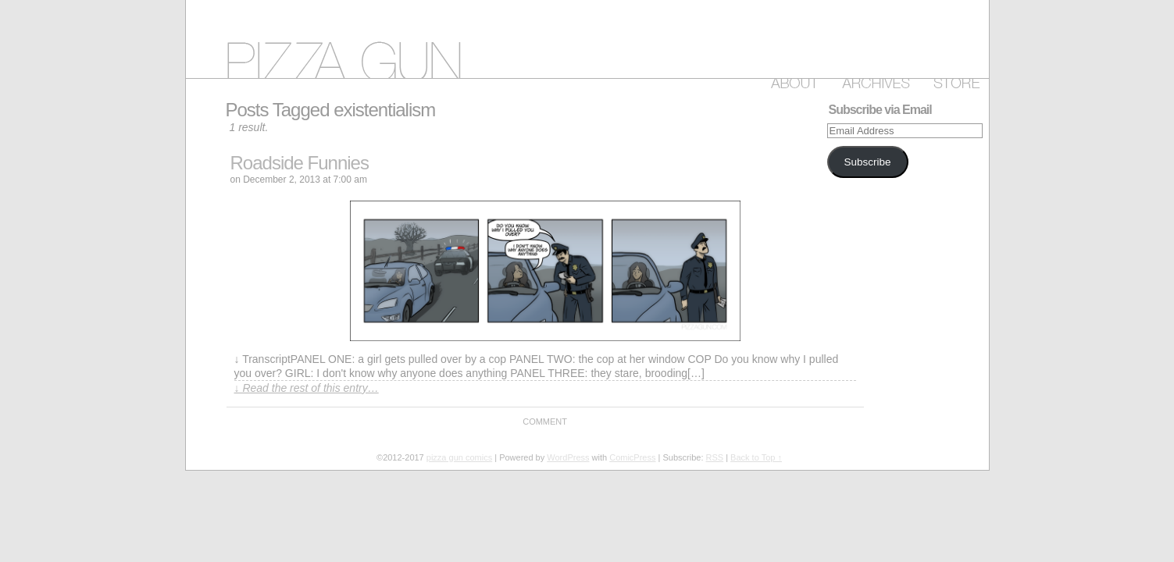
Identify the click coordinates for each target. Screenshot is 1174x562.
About (791, 80)
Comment (544, 421)
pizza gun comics (587, 39)
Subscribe (867, 162)
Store (953, 80)
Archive (873, 80)
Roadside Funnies (299, 162)
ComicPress (632, 457)
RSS (715, 457)
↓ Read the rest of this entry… (306, 388)
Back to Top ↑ (756, 457)
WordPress (568, 457)
